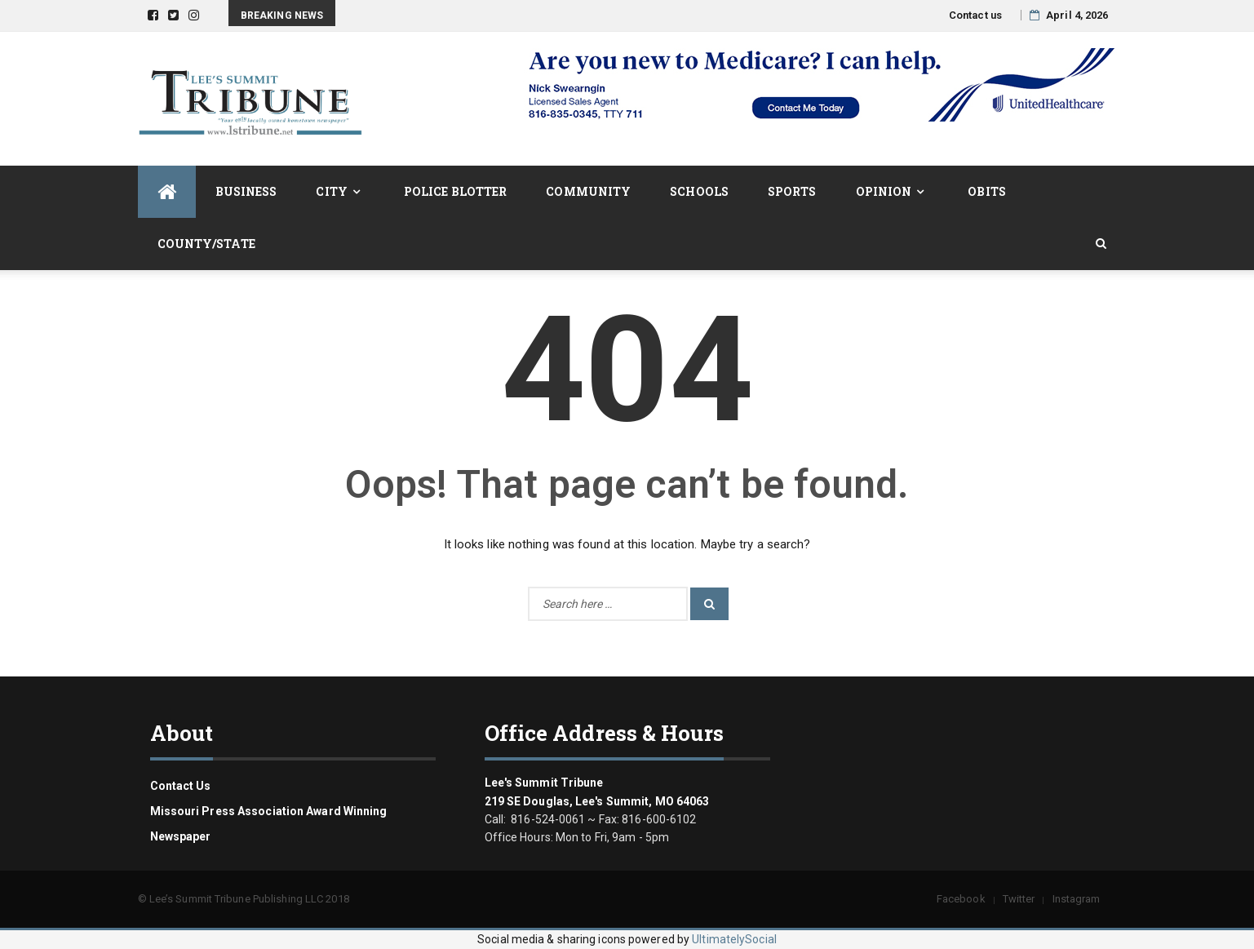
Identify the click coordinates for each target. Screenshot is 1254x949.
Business (246, 191)
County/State (206, 243)
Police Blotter (455, 191)
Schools (699, 191)
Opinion (884, 191)
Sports (792, 191)
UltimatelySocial (734, 939)
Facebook (961, 899)
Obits (987, 191)
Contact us (975, 15)
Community (588, 191)
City (331, 191)
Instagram (1076, 899)
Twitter (1019, 899)
